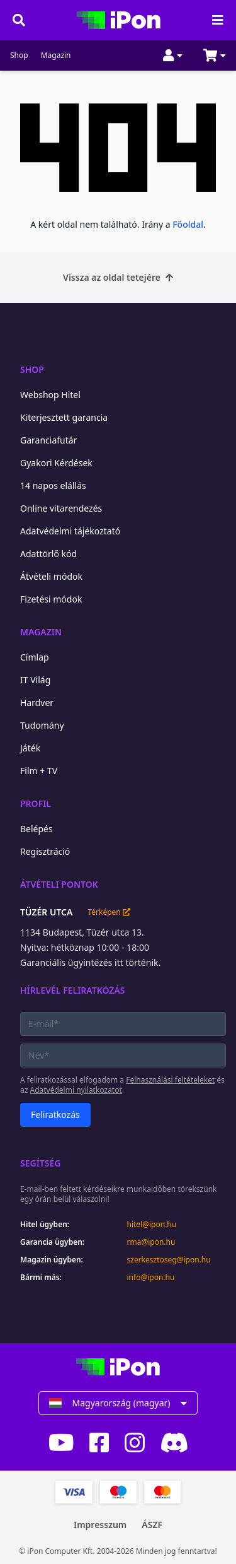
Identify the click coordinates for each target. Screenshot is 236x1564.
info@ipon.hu (151, 1278)
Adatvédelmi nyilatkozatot (76, 1090)
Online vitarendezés (61, 508)
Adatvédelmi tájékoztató (70, 531)
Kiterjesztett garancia (64, 417)
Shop (19, 55)
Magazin (56, 55)
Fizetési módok (51, 599)
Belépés (36, 829)
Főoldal (187, 224)
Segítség (40, 1163)
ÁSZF (152, 1525)
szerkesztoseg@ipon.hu (169, 1260)
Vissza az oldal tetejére (118, 277)
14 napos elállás (53, 485)
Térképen (108, 912)
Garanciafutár (48, 440)
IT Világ (35, 680)
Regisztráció (45, 851)
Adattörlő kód (48, 554)
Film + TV (38, 771)
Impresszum (100, 1525)
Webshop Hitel (50, 395)
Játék (30, 748)
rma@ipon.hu (151, 1242)
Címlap (34, 657)
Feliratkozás (55, 1114)
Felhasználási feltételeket (170, 1079)
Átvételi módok (51, 576)
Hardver (36, 703)
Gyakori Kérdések (56, 463)
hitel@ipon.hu (152, 1225)
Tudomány (42, 725)
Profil (35, 803)
